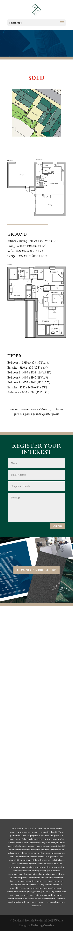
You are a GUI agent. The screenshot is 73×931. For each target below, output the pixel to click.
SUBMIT (57, 526)
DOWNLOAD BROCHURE (36, 570)
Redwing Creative (42, 925)
